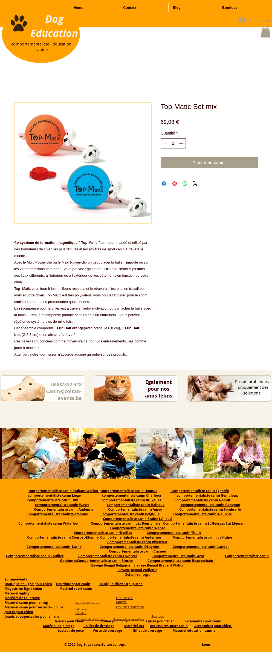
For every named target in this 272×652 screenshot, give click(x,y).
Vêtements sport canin (202, 621)
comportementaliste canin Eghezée (199, 490)
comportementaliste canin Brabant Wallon (63, 490)
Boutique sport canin (73, 584)
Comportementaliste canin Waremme (57, 514)
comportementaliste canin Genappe (210, 504)
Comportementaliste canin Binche (105, 560)
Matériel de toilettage (22, 598)
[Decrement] (164, 143)
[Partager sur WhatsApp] (185, 183)
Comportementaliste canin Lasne (54, 546)
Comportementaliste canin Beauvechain (181, 560)
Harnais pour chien (68, 621)
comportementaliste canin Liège (54, 495)
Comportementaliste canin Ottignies (130, 546)
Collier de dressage (98, 626)
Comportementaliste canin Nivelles (103, 532)
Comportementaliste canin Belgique (130, 514)
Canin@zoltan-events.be (64, 395)
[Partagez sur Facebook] (164, 183)
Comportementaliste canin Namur (202, 500)
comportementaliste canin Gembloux (207, 495)
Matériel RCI (134, 626)
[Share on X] (195, 183)
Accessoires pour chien (213, 626)
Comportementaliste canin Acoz (178, 556)
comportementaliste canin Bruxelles (131, 500)
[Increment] (181, 143)
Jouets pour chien (19, 612)
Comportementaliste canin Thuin (174, 532)
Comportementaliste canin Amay (135, 509)
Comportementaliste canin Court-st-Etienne (63, 537)
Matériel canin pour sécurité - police (34, 607)
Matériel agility (17, 593)
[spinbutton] (173, 143)
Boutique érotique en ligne (128, 619)
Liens (205, 644)
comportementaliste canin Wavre (62, 504)
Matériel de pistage (58, 626)
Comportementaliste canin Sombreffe (210, 509)
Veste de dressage (107, 630)
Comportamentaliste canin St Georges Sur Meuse (203, 523)
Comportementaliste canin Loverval (107, 556)
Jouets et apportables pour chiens (32, 616)
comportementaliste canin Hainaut (136, 504)
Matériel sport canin (75, 588)
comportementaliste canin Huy (52, 500)
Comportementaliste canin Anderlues (130, 537)
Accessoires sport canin (169, 626)
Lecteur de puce (71, 630)
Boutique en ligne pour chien (28, 584)
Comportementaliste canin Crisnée (137, 551)
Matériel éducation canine (194, 630)
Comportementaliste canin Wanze (137, 528)
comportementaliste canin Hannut (128, 490)
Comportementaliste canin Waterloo (48, 523)
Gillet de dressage (147, 630)
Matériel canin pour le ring (26, 602)
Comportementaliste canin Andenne (63, 509)
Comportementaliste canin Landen (201, 546)
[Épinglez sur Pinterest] (174, 183)
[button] (265, 32)
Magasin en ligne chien (23, 588)
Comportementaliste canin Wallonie (202, 514)
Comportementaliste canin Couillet (34, 556)
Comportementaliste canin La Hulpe (202, 537)
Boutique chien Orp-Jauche (121, 584)
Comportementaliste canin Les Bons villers (126, 523)
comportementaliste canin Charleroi (131, 495)
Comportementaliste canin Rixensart (137, 542)
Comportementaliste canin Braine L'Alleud (137, 518)
